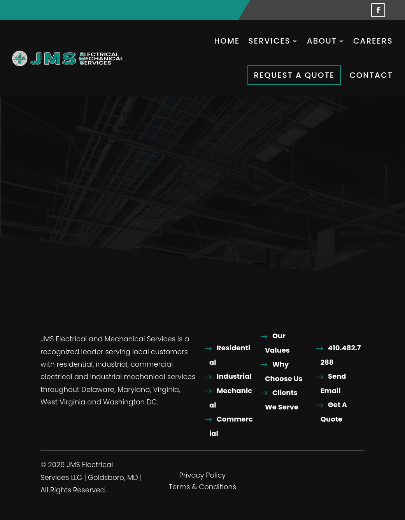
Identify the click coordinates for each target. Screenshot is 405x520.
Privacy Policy (202, 476)
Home (227, 40)
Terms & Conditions (202, 488)
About (322, 40)
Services (269, 40)
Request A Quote (294, 75)
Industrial (234, 376)
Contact (371, 75)
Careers (373, 40)
